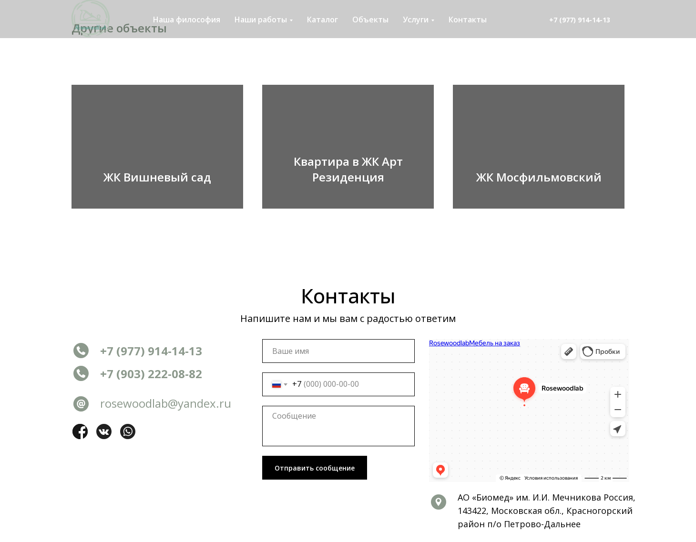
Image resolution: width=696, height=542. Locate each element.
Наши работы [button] (261, 19)
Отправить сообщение (315, 467)
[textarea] (338, 426)
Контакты (468, 19)
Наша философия (186, 19)
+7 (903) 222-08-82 (151, 373)
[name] (338, 351)
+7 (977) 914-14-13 (579, 19)
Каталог (322, 19)
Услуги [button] (416, 19)
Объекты (370, 19)
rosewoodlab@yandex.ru (165, 403)
